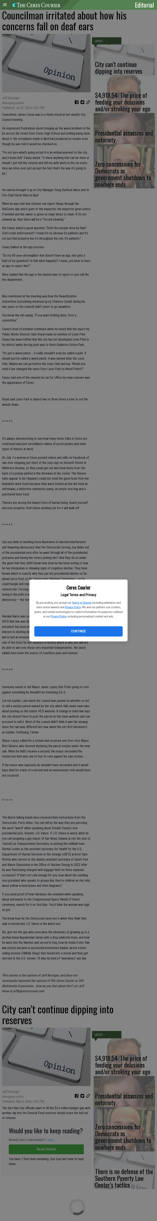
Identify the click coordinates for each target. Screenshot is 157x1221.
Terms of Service (82, 602)
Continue (78, 631)
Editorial (144, 4)
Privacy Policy (73, 607)
